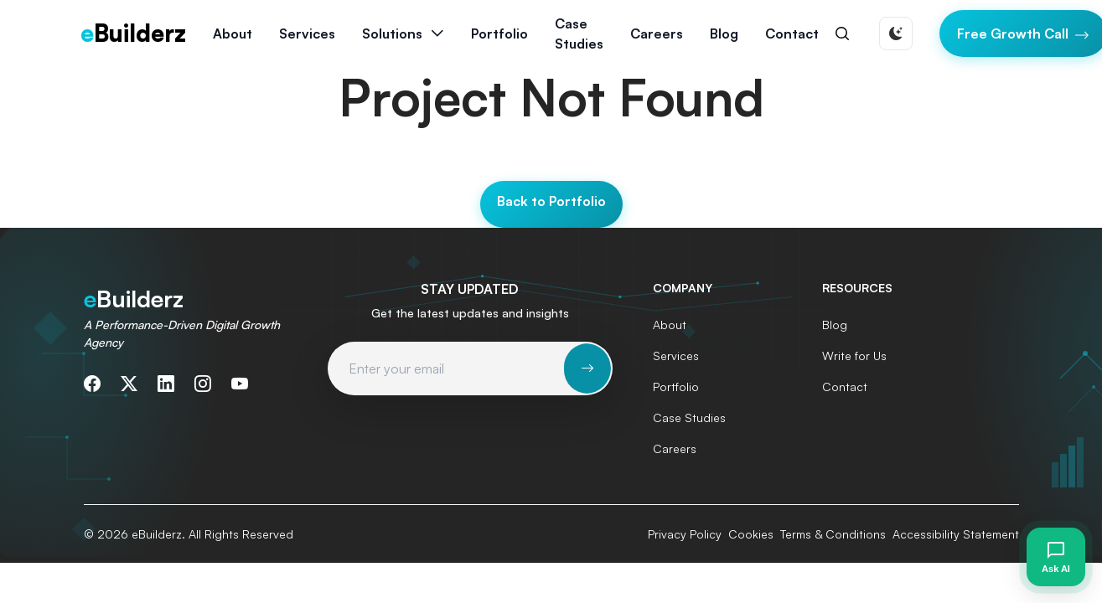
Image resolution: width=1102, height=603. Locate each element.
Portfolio (499, 33)
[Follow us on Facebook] (92, 383)
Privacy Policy (685, 534)
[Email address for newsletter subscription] (447, 368)
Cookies (750, 534)
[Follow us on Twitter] (129, 383)
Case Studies (579, 33)
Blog (724, 33)
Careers (656, 33)
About (232, 33)
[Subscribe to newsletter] (587, 368)
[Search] (842, 33)
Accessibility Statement (955, 534)
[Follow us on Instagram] (202, 383)
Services (676, 355)
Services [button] (307, 33)
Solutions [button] (392, 33)
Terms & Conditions (833, 534)
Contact (792, 33)
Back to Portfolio (551, 201)
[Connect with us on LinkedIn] (166, 383)
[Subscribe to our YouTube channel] (239, 383)
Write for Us (854, 355)
